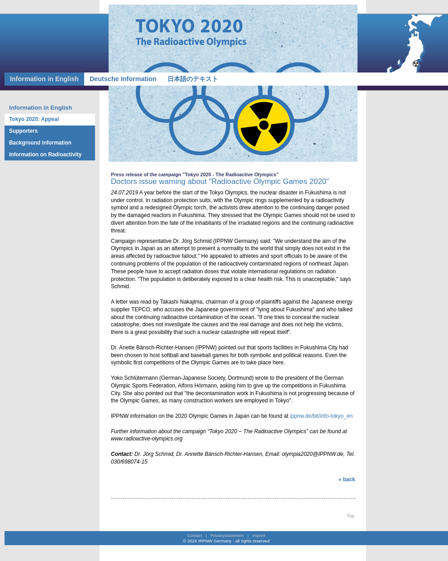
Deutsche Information (123, 78)
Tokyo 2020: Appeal (34, 119)
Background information (40, 143)
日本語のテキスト (192, 78)
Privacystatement (227, 535)
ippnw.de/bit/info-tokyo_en (320, 416)
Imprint (258, 535)
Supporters (23, 131)
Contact (194, 535)
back (349, 479)
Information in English (44, 78)
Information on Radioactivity (45, 154)
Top (350, 515)
